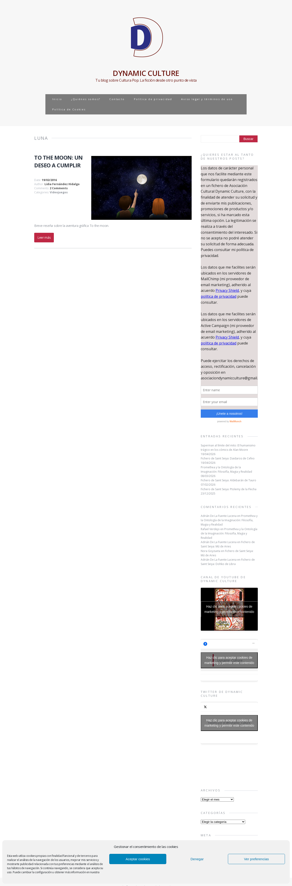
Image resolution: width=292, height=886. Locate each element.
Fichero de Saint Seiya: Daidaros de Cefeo (228, 458)
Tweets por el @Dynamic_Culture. (229, 723)
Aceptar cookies (138, 859)
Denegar (197, 859)
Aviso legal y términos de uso (207, 99)
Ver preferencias (256, 859)
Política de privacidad (153, 99)
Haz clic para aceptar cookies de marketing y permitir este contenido (229, 609)
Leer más (44, 237)
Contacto (117, 99)
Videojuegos (59, 192)
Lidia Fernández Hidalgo (62, 184)
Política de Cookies (69, 109)
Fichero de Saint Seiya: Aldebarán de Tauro (228, 480)
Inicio (57, 99)
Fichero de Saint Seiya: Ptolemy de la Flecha (228, 489)
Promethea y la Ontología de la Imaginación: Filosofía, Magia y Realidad (229, 520)
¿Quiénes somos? (85, 99)
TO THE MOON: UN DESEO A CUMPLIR (58, 161)
